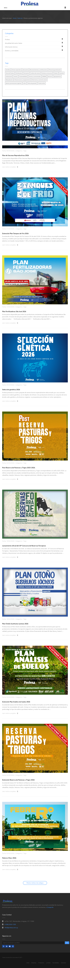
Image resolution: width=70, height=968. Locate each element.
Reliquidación (9, 80)
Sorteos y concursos (47, 73)
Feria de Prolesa (10, 73)
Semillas (8, 70)
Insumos (61, 73)
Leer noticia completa (9, 167)
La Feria (48, 963)
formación (26, 73)
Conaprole (50, 907)
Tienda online (41, 83)
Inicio (27, 963)
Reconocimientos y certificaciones (38, 70)
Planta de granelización (55, 70)
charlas (15, 76)
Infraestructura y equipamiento (22, 80)
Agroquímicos (57, 76)
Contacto (63, 963)
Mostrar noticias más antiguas (35, 883)
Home (14, 18)
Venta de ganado (32, 83)
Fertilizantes (19, 73)
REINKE (44, 76)
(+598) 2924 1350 (10, 924)
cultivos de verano (35, 73)
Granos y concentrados (35, 76)
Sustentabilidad (23, 76)
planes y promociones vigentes (13, 83)
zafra (24, 83)
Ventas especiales (16, 70)
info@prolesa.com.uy (11, 927)
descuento (25, 70)
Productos (41, 963)
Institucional (9, 76)
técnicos (50, 76)
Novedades (56, 963)
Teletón (56, 73)
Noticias (20, 18)
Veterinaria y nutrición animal (39, 80)
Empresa (33, 963)
